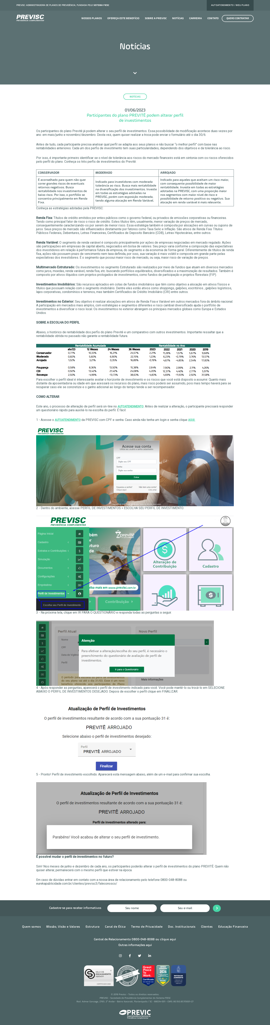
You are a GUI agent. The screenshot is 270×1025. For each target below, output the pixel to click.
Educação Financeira (233, 926)
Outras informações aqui (135, 945)
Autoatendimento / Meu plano (230, 5)
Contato (213, 18)
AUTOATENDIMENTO (68, 419)
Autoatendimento (130, 406)
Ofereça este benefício (123, 18)
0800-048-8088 (143, 939)
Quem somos (31, 926)
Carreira (195, 18)
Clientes (207, 926)
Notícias (178, 18)
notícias (135, 97)
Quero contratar (238, 18)
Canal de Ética (115, 926)
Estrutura (93, 926)
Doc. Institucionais (181, 926)
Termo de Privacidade (146, 926)
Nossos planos (91, 18)
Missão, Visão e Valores (63, 926)
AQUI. (191, 419)
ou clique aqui (166, 939)
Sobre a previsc (156, 18)
